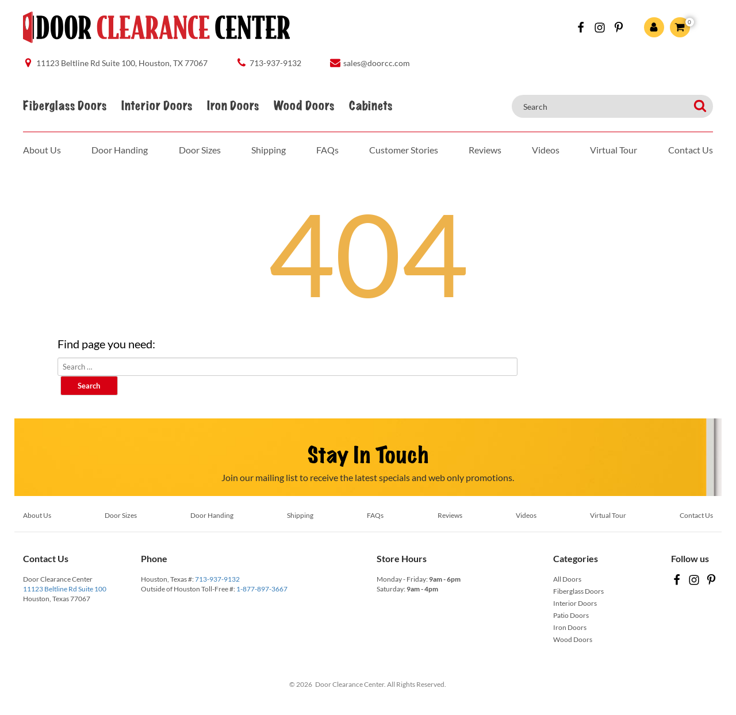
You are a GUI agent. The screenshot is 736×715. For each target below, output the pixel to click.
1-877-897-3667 (262, 589)
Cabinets (370, 106)
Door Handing (119, 149)
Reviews (485, 149)
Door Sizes (200, 149)
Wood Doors (304, 106)
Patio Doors (571, 615)
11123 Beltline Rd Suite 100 (64, 589)
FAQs (327, 149)
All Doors (567, 579)
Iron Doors (233, 106)
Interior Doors (156, 106)
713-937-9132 (217, 579)
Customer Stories (403, 149)
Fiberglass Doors (64, 106)
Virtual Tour (613, 149)
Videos (545, 149)
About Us (42, 149)
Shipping (268, 149)
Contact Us (690, 149)
